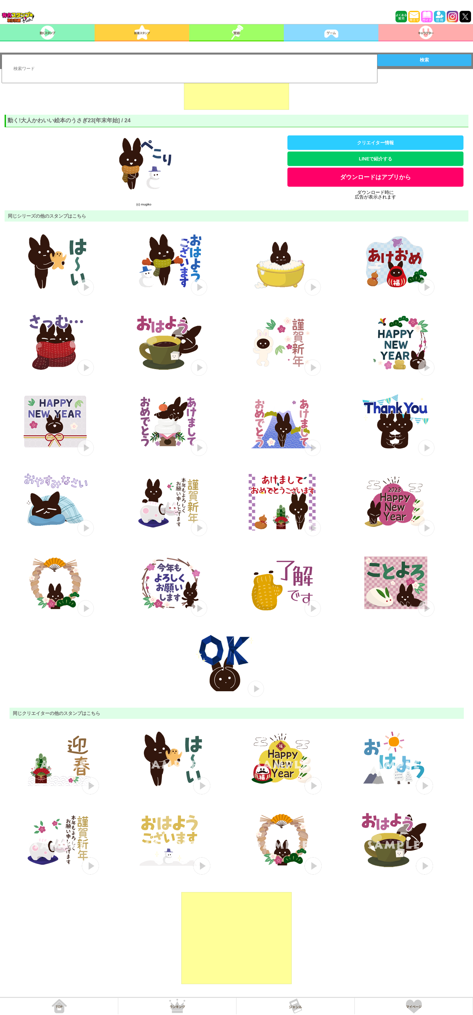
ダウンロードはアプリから (375, 177)
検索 (424, 59)
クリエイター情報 (375, 142)
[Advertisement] (236, 93)
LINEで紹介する (375, 158)
